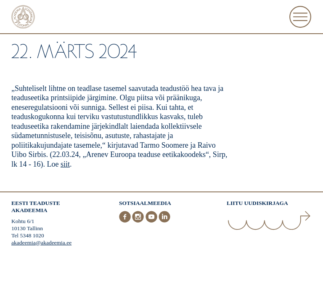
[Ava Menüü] (300, 16)
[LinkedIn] (164, 221)
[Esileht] (23, 18)
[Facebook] (125, 221)
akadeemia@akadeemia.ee (41, 242)
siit (65, 164)
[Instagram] (139, 221)
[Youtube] (152, 221)
